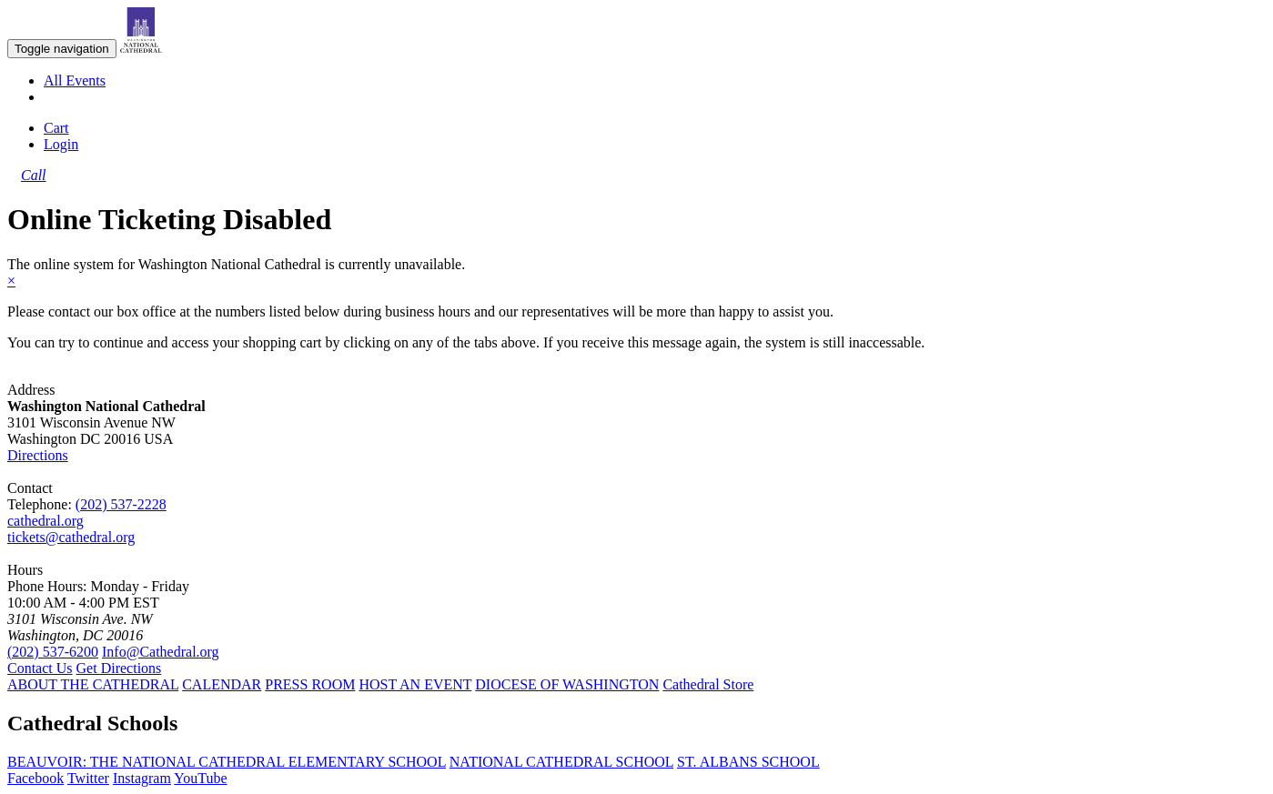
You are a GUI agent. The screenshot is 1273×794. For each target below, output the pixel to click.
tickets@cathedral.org (71, 537)
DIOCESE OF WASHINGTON (567, 684)
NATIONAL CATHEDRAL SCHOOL (561, 761)
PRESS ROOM (310, 684)
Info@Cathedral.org (160, 651)
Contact (30, 488)
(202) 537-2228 (121, 504)
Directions (37, 455)
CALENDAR (221, 684)
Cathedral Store (707, 684)
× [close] (11, 280)
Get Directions (119, 668)
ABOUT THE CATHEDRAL (92, 684)
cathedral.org (45, 520)
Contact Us (40, 668)
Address (31, 389)
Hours (25, 570)
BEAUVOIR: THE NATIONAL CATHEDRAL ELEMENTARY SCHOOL (226, 761)
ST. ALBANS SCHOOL (748, 761)
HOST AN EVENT (415, 684)
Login (61, 144)
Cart (56, 128)
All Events (75, 80)
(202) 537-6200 (52, 651)
